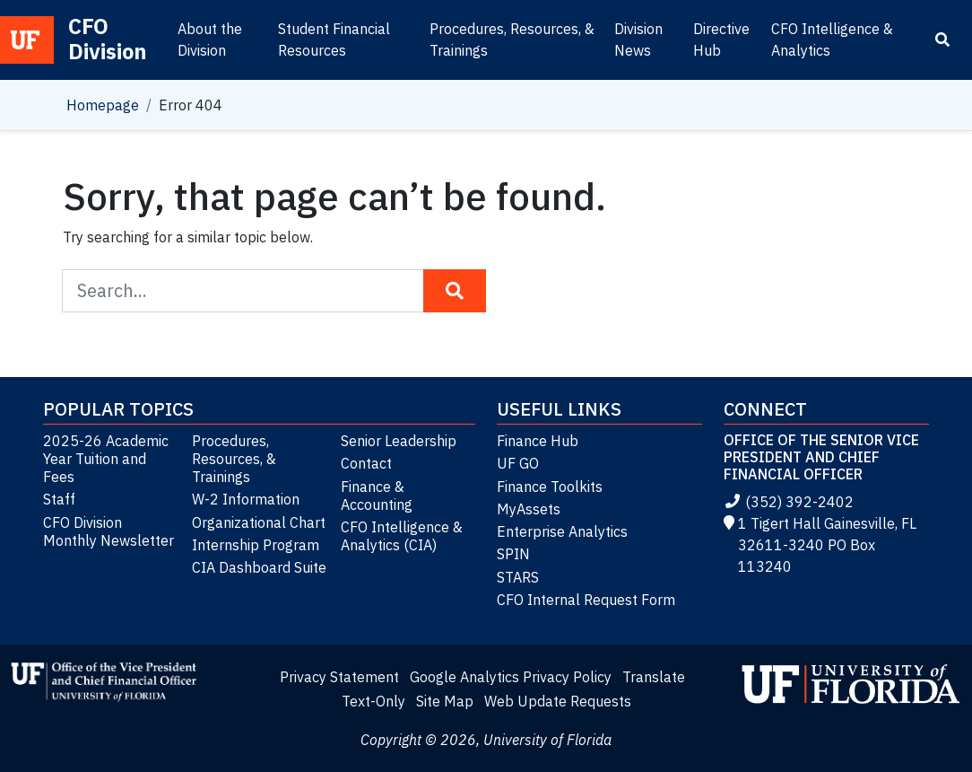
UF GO (518, 463)
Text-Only (373, 701)
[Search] (942, 39)
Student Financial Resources (334, 39)
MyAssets (528, 509)
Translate (653, 677)
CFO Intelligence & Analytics (832, 39)
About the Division (210, 39)
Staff (59, 499)
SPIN (513, 554)
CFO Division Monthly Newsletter (108, 531)
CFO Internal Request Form (586, 600)
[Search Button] (454, 290)
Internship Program (255, 545)
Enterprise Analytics (562, 531)
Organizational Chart (258, 522)
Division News (638, 39)
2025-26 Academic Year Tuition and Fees (106, 459)
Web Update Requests (557, 701)
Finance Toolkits (550, 487)
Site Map (444, 701)
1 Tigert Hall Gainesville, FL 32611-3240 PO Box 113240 (820, 545)
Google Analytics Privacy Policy (511, 677)
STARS (518, 577)
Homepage (102, 105)
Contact (366, 463)
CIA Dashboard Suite (259, 567)
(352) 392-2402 (789, 502)
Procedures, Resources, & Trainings (512, 39)
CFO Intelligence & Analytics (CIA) (402, 536)
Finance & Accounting (376, 495)
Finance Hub (537, 441)
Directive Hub (721, 39)
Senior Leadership (398, 441)
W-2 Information (245, 499)
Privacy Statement (339, 677)
